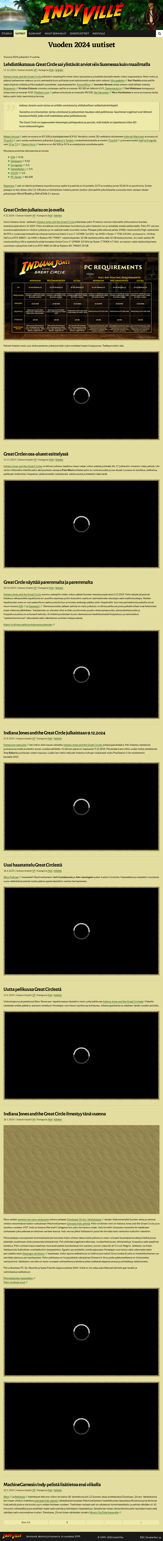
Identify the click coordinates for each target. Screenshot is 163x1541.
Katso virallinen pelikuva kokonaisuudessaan (28, 624)
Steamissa (9, 185)
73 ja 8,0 (112, 140)
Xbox (6, 1496)
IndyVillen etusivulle (13, 1536)
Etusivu (7, 33)
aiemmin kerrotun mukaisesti (33, 1219)
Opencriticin (28, 144)
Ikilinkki (59, 70)
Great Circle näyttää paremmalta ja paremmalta (48, 582)
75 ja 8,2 (8, 140)
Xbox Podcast (11, 877)
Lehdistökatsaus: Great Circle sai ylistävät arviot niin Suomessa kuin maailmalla (77, 64)
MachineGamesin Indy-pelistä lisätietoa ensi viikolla (52, 1484)
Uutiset (20, 33)
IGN (13, 157)
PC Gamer (16, 176)
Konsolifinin (83, 84)
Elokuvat (35, 33)
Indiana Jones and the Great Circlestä (123, 1001)
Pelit (51, 70)
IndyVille (81, 15)
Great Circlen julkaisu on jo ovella (34, 210)
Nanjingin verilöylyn (33, 1253)
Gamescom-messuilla (15, 744)
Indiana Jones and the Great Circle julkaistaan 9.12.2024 (54, 732)
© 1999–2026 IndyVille (110, 1537)
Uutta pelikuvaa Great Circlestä (32, 989)
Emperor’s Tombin (64, 140)
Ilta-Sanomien (101, 92)
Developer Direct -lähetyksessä (84, 1219)
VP (35, 70)
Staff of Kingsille (147, 140)
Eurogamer (17, 165)
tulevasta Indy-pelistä (78, 1223)
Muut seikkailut (55, 33)
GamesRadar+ (18, 169)
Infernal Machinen (134, 136)
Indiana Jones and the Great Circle (22, 76)
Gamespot (16, 161)
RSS (142, 1537)
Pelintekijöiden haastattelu (18, 1278)
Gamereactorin (113, 88)
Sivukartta (151, 1537)
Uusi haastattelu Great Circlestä (33, 865)
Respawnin (10, 88)
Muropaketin (117, 80)
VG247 (14, 173)
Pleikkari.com (41, 92)
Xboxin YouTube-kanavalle (104, 1512)
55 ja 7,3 (13, 144)
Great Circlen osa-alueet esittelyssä (36, 454)
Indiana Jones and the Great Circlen (23, 466)
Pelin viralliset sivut (14, 1282)
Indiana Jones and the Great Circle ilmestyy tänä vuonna (55, 1113)
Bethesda (20, 1496)
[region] (81, 395)
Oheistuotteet (79, 33)
